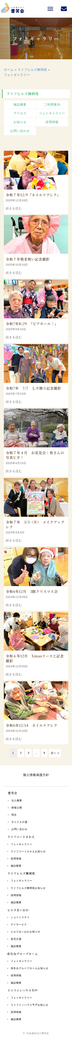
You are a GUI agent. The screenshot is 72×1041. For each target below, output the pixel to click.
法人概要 (16, 800)
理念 (14, 814)
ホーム (9, 69)
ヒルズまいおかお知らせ (25, 931)
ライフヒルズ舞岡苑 (32, 69)
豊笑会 (12, 793)
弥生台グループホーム (22, 954)
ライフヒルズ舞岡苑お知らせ (28, 888)
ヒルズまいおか (18, 910)
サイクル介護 (19, 822)
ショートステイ (20, 917)
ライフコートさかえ (21, 837)
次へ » (55, 752)
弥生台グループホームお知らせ (29, 968)
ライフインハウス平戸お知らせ (29, 1004)
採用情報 (16, 858)
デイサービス (19, 924)
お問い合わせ (19, 829)
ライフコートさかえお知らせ (28, 851)
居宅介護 (16, 939)
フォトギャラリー (21, 844)
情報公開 (16, 807)
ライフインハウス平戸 (22, 990)
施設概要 (16, 865)
